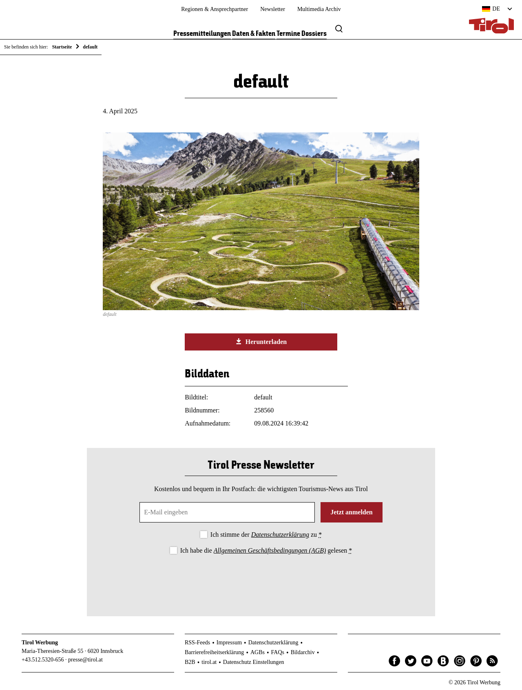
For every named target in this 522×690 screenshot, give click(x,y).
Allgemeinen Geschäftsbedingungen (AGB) (270, 550)
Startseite (62, 47)
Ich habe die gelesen (266, 550)
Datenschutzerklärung (280, 534)
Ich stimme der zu (266, 534)
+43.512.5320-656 (43, 660)
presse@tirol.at (85, 660)
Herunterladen (261, 341)
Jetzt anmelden (351, 512)
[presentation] (261, 579)
